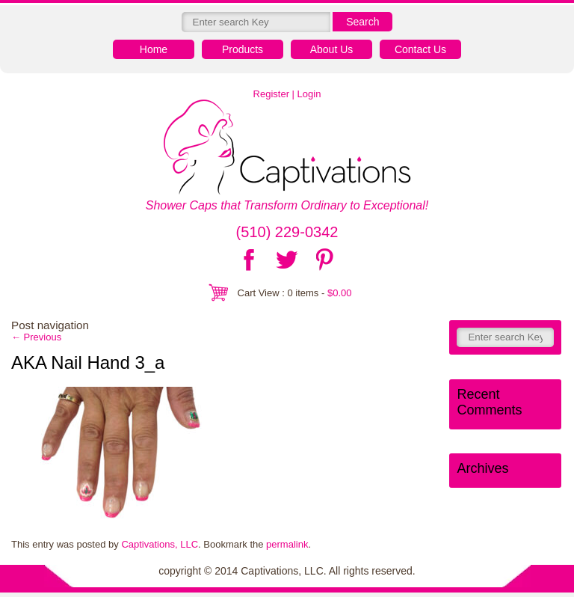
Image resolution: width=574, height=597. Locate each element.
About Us (332, 49)
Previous (36, 337)
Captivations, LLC (159, 544)
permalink (287, 544)
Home (153, 49)
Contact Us (420, 49)
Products (242, 49)
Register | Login (287, 94)
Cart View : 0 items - (295, 292)
